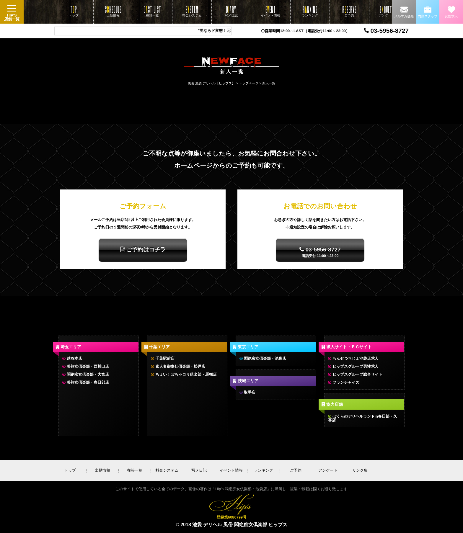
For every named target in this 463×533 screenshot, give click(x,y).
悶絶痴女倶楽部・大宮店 (88, 374)
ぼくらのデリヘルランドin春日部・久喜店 (362, 418)
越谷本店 (74, 358)
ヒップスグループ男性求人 (355, 366)
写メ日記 (231, 11)
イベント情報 (270, 11)
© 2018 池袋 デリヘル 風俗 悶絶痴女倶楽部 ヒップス (231, 524)
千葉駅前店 (165, 358)
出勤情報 (113, 11)
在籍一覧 (152, 11)
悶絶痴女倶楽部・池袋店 (265, 358)
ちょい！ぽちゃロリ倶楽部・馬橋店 (186, 374)
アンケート (387, 11)
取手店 (249, 392)
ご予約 (349, 11)
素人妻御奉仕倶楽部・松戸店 (180, 366)
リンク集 (360, 470)
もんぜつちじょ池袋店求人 (355, 358)
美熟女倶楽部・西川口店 (88, 366)
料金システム (192, 11)
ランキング (310, 11)
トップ (74, 11)
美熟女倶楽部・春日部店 (88, 382)
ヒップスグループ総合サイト (357, 374)
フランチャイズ (345, 382)
